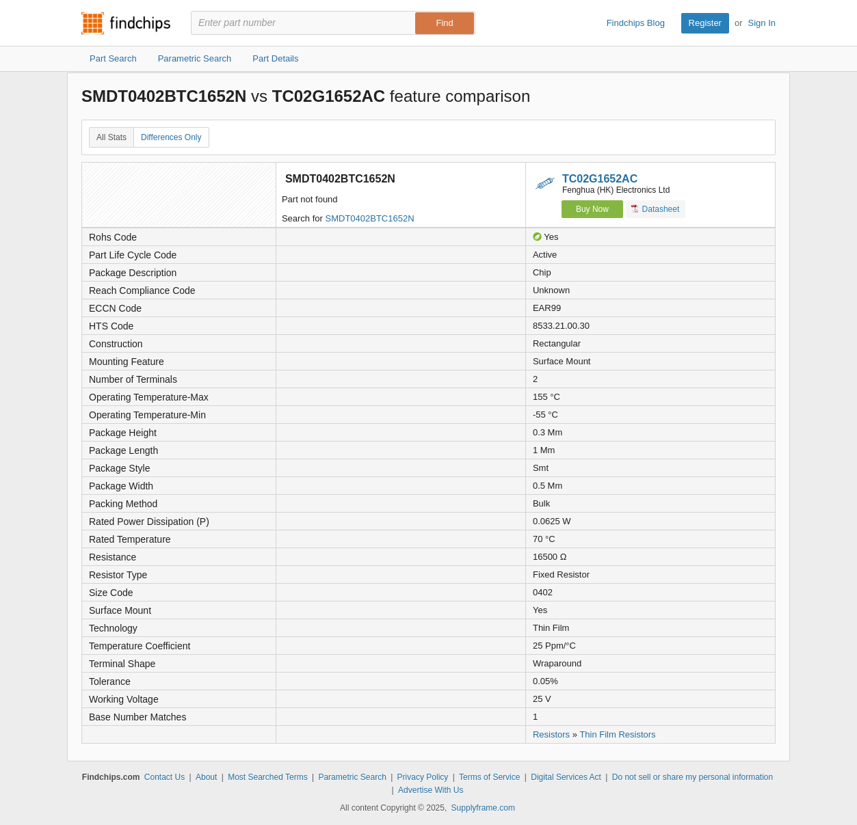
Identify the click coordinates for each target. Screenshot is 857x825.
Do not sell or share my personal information (692, 777)
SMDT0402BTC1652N (370, 218)
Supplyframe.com (483, 808)
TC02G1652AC (599, 179)
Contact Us (164, 777)
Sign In (762, 23)
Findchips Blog (636, 23)
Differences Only (171, 137)
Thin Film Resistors (617, 734)
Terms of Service (489, 777)
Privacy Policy (423, 777)
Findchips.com (125, 23)
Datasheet (655, 209)
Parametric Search (352, 777)
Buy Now (592, 209)
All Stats (111, 137)
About (206, 777)
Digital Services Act (566, 777)
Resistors (551, 734)
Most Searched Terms (268, 777)
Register (705, 23)
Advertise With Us (430, 790)
